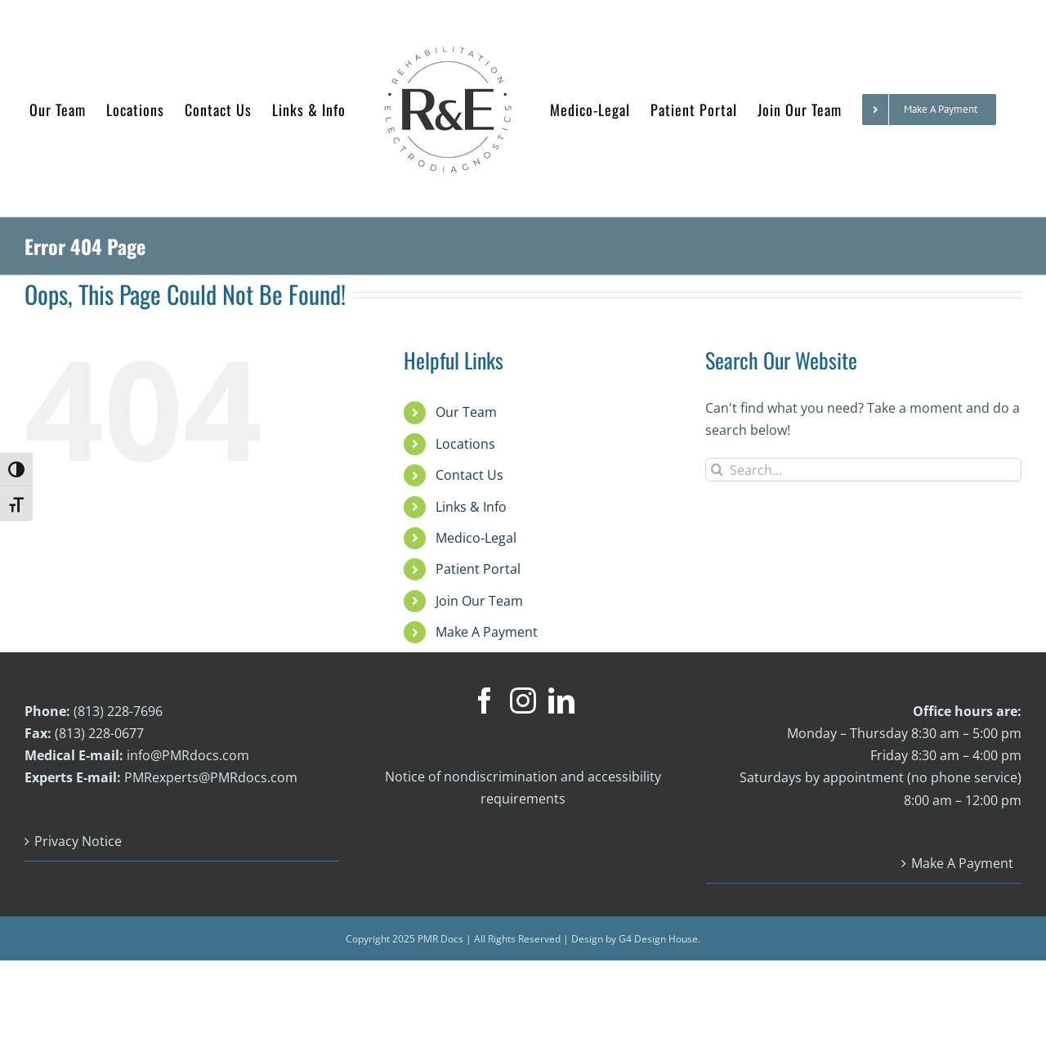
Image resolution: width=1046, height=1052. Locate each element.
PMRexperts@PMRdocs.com (210, 846)
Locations (465, 513)
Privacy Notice (78, 910)
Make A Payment (487, 701)
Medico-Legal (476, 607)
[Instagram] (523, 769)
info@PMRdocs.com (188, 824)
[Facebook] (485, 769)
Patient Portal (478, 638)
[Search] (717, 538)
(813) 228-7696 (118, 780)
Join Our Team (479, 669)
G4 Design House (658, 1007)
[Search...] (863, 538)
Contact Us (469, 544)
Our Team (466, 481)
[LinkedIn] (561, 769)
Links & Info (471, 575)
